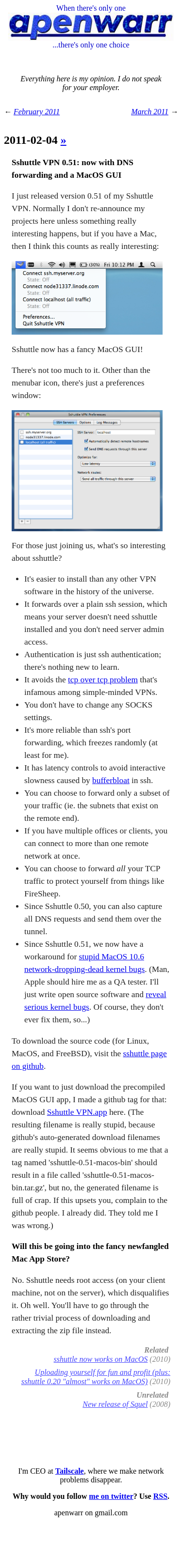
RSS (160, 1496)
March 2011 (149, 112)
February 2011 (37, 112)
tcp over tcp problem (103, 679)
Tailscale (69, 1471)
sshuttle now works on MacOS (101, 1359)
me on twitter (111, 1496)
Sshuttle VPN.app (77, 1112)
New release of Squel (115, 1404)
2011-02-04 (32, 140)
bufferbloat (111, 780)
